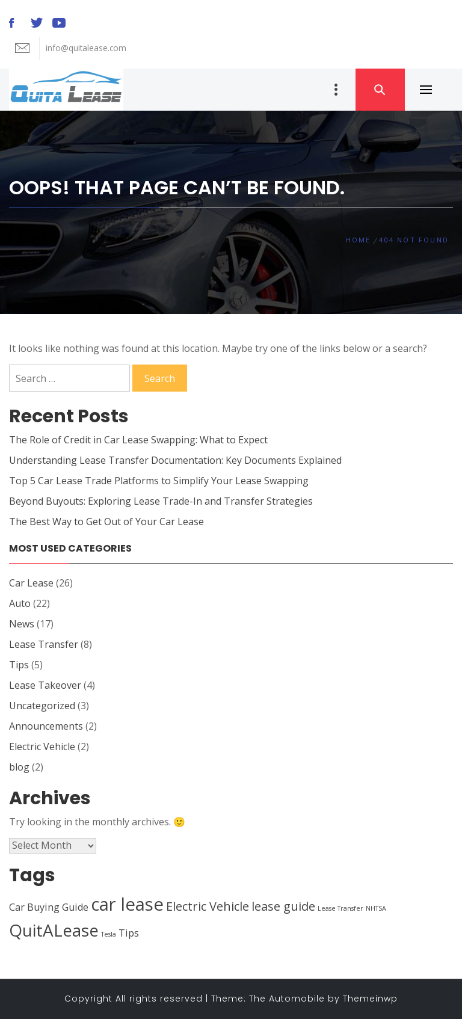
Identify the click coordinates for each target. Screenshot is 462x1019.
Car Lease (31, 583)
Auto (20, 603)
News (21, 623)
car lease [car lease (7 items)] (127, 904)
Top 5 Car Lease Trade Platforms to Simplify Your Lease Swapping (159, 480)
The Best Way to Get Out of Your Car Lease (106, 521)
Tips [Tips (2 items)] (129, 933)
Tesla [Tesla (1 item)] (108, 934)
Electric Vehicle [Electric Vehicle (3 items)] (207, 906)
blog (19, 767)
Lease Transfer (43, 644)
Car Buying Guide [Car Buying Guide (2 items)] (48, 907)
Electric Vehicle (42, 746)
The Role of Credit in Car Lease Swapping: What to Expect (138, 439)
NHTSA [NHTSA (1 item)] (376, 908)
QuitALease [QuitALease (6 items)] (54, 930)
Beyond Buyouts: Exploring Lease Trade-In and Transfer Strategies (161, 501)
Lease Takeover (45, 685)
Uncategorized (42, 705)
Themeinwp (370, 999)
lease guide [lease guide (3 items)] (283, 906)
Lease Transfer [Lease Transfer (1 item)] (340, 908)
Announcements (46, 726)
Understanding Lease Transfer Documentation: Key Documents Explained (175, 460)
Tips (19, 664)
